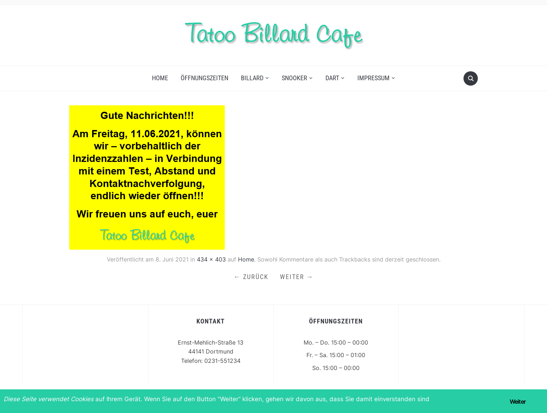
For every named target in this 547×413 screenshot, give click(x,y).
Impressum (373, 78)
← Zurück (251, 276)
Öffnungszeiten (204, 78)
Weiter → (297, 276)
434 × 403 (211, 259)
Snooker (294, 78)
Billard (252, 78)
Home (160, 78)
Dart (332, 78)
